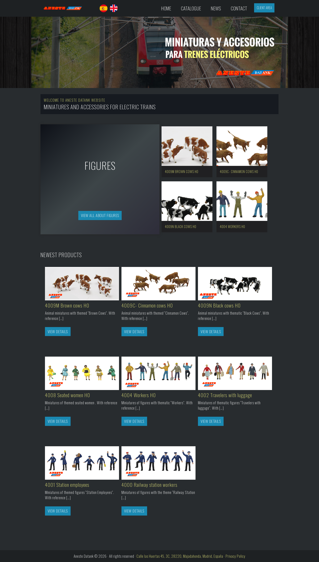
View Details (58, 331)
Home (166, 8)
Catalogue (191, 8)
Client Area (264, 7)
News (216, 8)
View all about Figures (100, 215)
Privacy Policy (235, 556)
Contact (239, 8)
